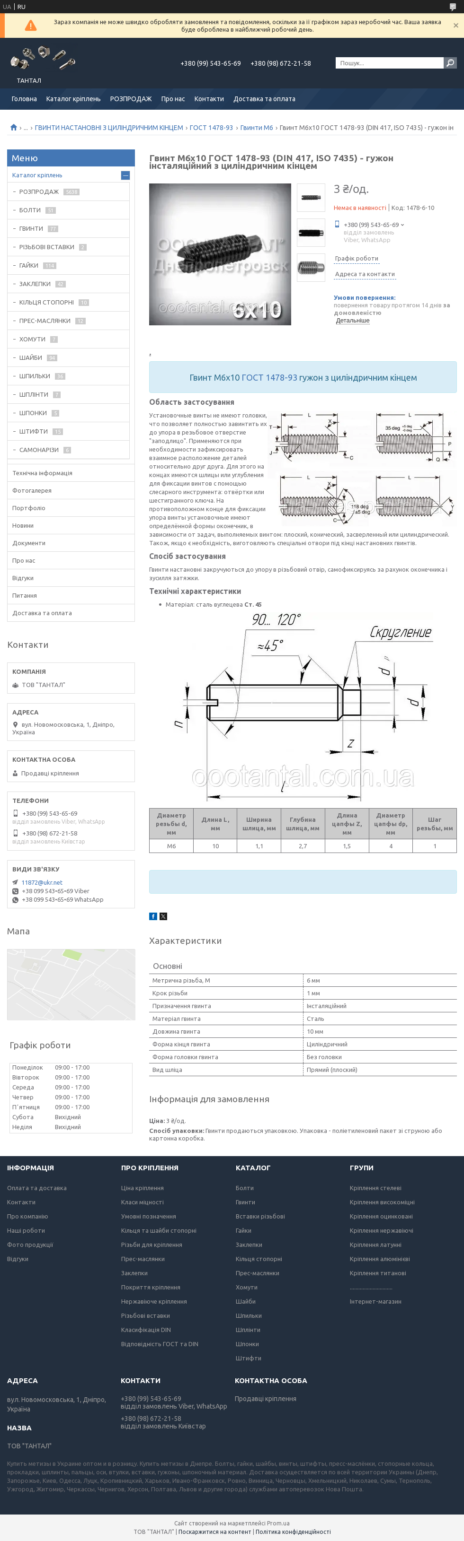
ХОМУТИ (32, 339)
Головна (24, 99)
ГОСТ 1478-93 (211, 127)
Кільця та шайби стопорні (158, 1230)
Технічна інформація (42, 473)
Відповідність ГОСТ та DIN (159, 1344)
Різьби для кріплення (151, 1244)
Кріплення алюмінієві (380, 1258)
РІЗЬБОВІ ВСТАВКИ (46, 247)
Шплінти (248, 1329)
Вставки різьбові (260, 1216)
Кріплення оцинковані (381, 1216)
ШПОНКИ (33, 412)
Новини (23, 525)
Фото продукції (30, 1244)
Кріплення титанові (378, 1273)
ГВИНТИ (31, 228)
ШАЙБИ (30, 357)
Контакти (209, 99)
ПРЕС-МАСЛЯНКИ (45, 320)
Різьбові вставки (145, 1315)
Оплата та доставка (37, 1187)
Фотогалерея (32, 490)
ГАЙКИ (28, 265)
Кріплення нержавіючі (381, 1230)
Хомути (247, 1287)
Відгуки (23, 578)
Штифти (248, 1358)
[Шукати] (450, 63)
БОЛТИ (30, 210)
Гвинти (245, 1202)
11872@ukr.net (41, 882)
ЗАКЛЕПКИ (35, 283)
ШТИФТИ (33, 431)
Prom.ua (278, 1523)
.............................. (371, 1287)
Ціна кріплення (142, 1187)
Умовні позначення (148, 1216)
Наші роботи (26, 1230)
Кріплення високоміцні (382, 1202)
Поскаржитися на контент (214, 1532)
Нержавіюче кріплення (154, 1301)
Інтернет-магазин (376, 1301)
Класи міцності (142, 1202)
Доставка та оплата (264, 99)
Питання (24, 595)
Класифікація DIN (146, 1329)
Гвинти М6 (257, 127)
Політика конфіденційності (293, 1532)
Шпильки (249, 1315)
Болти (245, 1187)
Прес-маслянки (143, 1258)
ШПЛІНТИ (33, 394)
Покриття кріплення (150, 1287)
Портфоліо (28, 508)
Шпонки (247, 1344)
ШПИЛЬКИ (34, 376)
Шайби (246, 1301)
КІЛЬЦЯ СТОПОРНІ (46, 302)
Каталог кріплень (73, 99)
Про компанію (27, 1216)
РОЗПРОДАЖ (131, 99)
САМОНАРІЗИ (39, 449)
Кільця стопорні (259, 1258)
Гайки (243, 1230)
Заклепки (134, 1273)
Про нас (173, 99)
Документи (28, 543)
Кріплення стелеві (376, 1187)
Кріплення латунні (376, 1244)
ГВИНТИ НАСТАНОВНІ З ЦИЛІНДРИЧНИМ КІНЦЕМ (109, 127)
